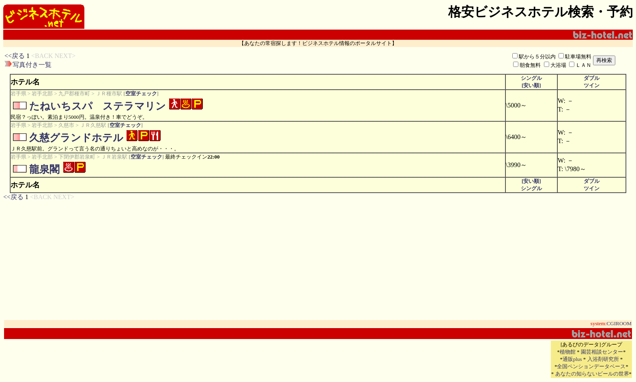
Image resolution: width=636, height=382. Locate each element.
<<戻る (14, 55)
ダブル (591, 78)
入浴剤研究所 (603, 359)
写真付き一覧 (32, 64)
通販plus (572, 359)
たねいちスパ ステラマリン (97, 106)
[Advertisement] (223, 60)
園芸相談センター (602, 352)
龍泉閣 (44, 169)
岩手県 (18, 93)
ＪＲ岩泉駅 (114, 157)
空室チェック (141, 93)
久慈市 (66, 125)
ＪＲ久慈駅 (93, 125)
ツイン (591, 85)
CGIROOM (619, 323)
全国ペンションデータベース (591, 366)
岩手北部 (42, 93)
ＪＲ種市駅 (109, 93)
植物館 (568, 352)
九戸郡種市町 (74, 93)
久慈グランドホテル (76, 137)
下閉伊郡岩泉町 (76, 157)
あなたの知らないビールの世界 (592, 374)
